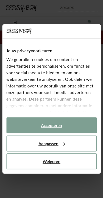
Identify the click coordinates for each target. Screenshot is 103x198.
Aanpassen (51, 143)
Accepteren (51, 125)
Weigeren (51, 161)
